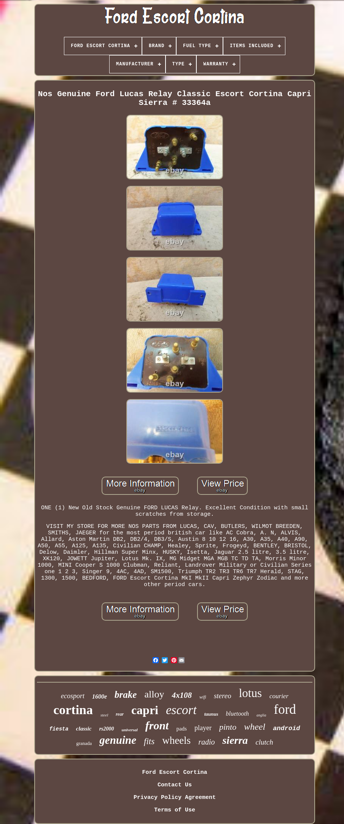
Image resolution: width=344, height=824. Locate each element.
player (203, 728)
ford (285, 709)
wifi (202, 697)
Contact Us (175, 785)
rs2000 (106, 729)
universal (130, 729)
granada (84, 743)
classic (84, 729)
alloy (154, 694)
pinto (227, 727)
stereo (222, 696)
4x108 (182, 695)
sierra (235, 740)
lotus (250, 693)
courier (278, 696)
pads (181, 729)
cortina (73, 710)
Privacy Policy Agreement (175, 797)
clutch (264, 742)
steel (104, 715)
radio (206, 742)
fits (149, 741)
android (286, 728)
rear (120, 714)
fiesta (58, 729)
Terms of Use (174, 810)
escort (181, 710)
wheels (176, 740)
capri (144, 710)
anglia (261, 715)
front (157, 725)
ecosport (72, 696)
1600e (99, 696)
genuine (117, 740)
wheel (254, 727)
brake (126, 694)
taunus (211, 714)
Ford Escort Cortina (174, 772)
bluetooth (237, 713)
